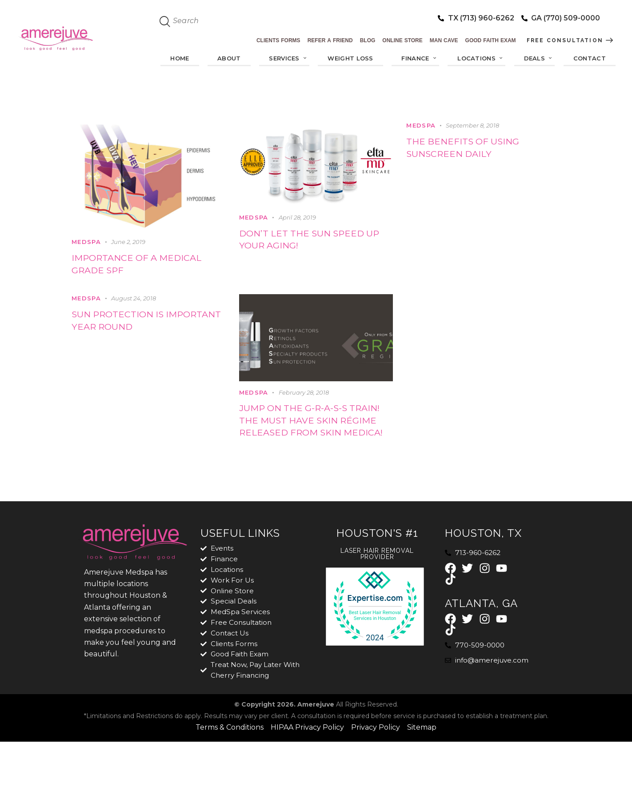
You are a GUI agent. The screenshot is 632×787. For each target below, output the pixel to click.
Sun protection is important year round (144, 329)
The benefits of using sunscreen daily (474, 150)
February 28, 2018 (304, 398)
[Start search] (165, 21)
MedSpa (86, 242)
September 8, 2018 (472, 125)
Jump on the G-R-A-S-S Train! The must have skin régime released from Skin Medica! (306, 438)
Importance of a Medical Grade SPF (130, 267)
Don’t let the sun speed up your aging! (315, 242)
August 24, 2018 (133, 304)
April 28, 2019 (297, 217)
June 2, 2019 (128, 242)
